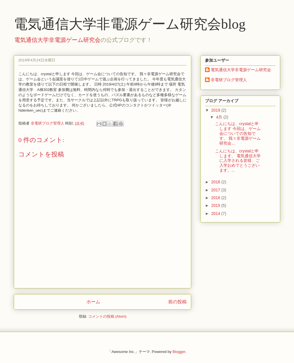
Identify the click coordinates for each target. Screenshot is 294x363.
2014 (216, 213)
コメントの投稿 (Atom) (107, 316)
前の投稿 (177, 301)
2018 (216, 182)
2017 (216, 190)
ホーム (93, 301)
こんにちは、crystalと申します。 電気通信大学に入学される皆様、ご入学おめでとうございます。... (238, 160)
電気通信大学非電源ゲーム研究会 (57, 40)
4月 (219, 117)
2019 (216, 110)
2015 (216, 205)
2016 (216, 197)
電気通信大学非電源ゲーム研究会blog (129, 24)
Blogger (179, 352)
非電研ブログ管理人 (229, 79)
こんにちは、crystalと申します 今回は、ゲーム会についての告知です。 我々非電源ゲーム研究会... (238, 133)
